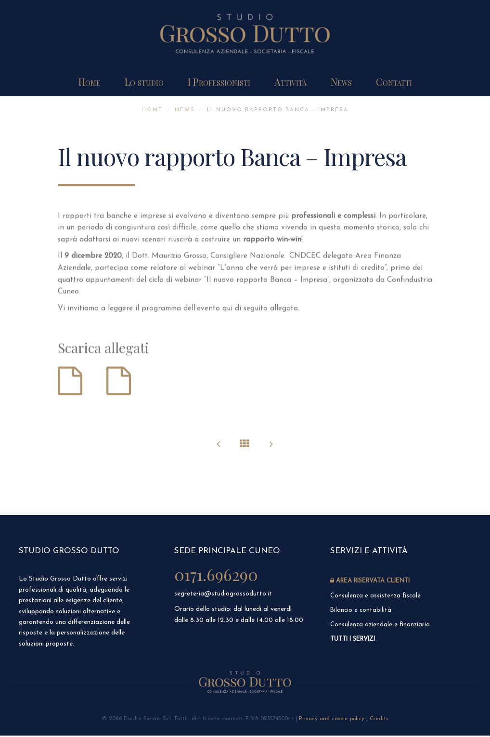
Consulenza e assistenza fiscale (377, 595)
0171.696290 (217, 574)
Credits (379, 720)
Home (89, 81)
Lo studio (144, 81)
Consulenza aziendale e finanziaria (380, 625)
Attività (290, 81)
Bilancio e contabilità (361, 610)
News (341, 81)
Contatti (394, 81)
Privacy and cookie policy (331, 720)
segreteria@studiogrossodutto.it (223, 593)
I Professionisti (219, 81)
